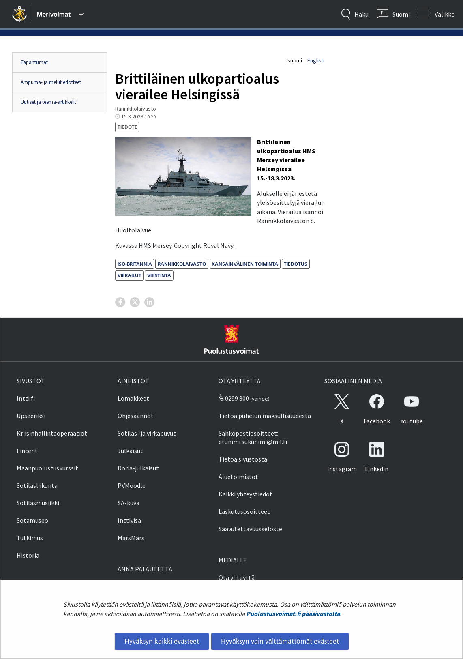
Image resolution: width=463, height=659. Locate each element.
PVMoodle (132, 485)
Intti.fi (26, 398)
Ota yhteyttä (237, 577)
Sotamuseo (32, 520)
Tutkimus (30, 538)
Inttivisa (129, 520)
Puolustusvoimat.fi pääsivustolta (293, 614)
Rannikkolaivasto (182, 264)
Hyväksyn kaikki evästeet (161, 641)
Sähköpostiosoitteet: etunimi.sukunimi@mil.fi (253, 437)
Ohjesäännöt (136, 416)
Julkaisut (130, 450)
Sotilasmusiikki (38, 503)
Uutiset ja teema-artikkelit (48, 102)
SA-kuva (128, 503)
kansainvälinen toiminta (245, 264)
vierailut (129, 275)
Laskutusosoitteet (244, 511)
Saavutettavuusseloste (250, 529)
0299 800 (234, 398)
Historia (28, 555)
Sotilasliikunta (37, 485)
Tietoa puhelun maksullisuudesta (265, 416)
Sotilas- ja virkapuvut (147, 433)
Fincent (27, 450)
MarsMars (131, 538)
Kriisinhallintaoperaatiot (52, 433)
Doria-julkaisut (138, 468)
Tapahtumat (34, 62)
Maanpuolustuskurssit (47, 468)
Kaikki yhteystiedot (245, 494)
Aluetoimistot (238, 476)
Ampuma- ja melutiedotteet (51, 82)
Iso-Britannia (135, 264)
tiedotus (295, 264)
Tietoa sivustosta (243, 459)
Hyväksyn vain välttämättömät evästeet (280, 641)
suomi (295, 60)
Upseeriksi (31, 416)
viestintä (159, 275)
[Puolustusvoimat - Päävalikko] (60, 14)
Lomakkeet (133, 398)
